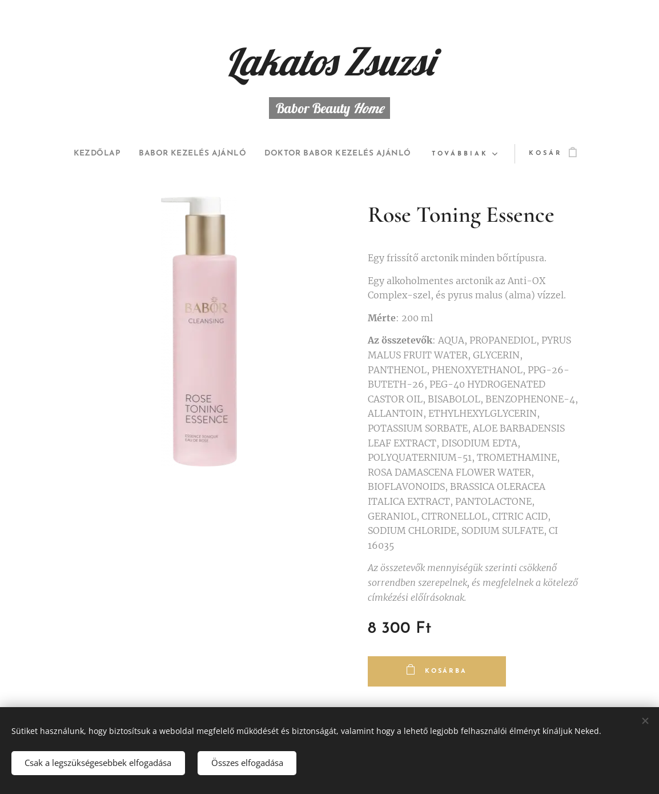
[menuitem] (174, 153)
